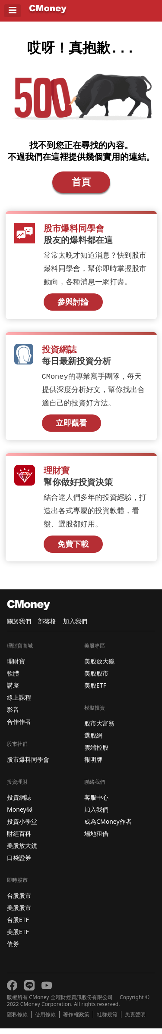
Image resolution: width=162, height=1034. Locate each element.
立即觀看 (71, 427)
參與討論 (73, 305)
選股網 (93, 741)
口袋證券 (19, 863)
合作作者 (19, 727)
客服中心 (96, 803)
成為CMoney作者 (108, 827)
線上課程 (19, 703)
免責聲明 (135, 1020)
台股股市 (19, 901)
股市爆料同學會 (28, 765)
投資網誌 (19, 803)
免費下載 (73, 549)
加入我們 (75, 627)
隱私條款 (17, 1020)
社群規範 (107, 1020)
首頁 (81, 184)
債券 (13, 949)
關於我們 (19, 627)
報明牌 (93, 765)
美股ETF (18, 937)
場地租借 (96, 839)
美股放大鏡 (22, 851)
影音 (13, 715)
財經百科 (19, 839)
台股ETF (18, 925)
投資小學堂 (22, 827)
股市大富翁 (99, 729)
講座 (13, 691)
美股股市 (19, 913)
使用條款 (45, 1020)
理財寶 (16, 667)
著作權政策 (76, 1020)
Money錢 (19, 815)
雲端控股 (96, 753)
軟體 (13, 679)
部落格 (47, 627)
